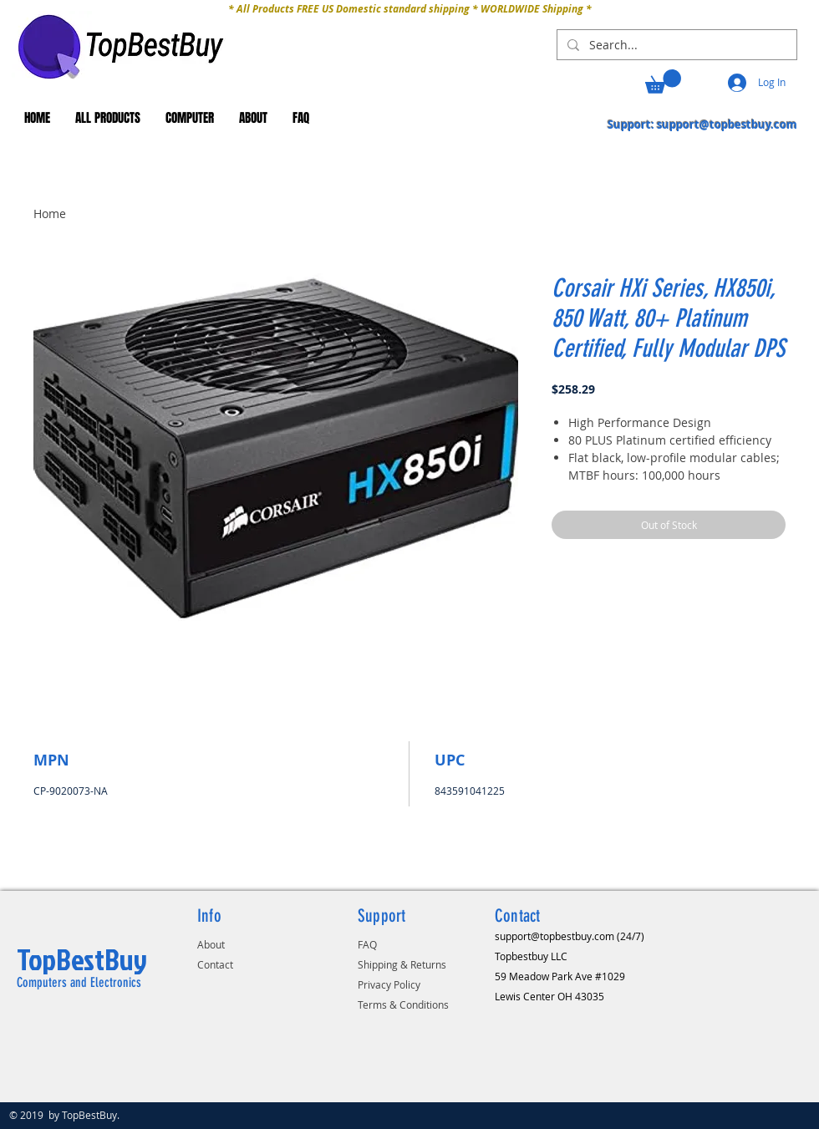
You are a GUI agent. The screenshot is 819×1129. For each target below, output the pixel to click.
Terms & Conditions (403, 1004)
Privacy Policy (389, 984)
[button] (663, 81)
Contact (215, 964)
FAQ (367, 944)
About (211, 944)
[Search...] (675, 45)
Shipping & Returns (402, 964)
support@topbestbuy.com (727, 124)
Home (49, 213)
